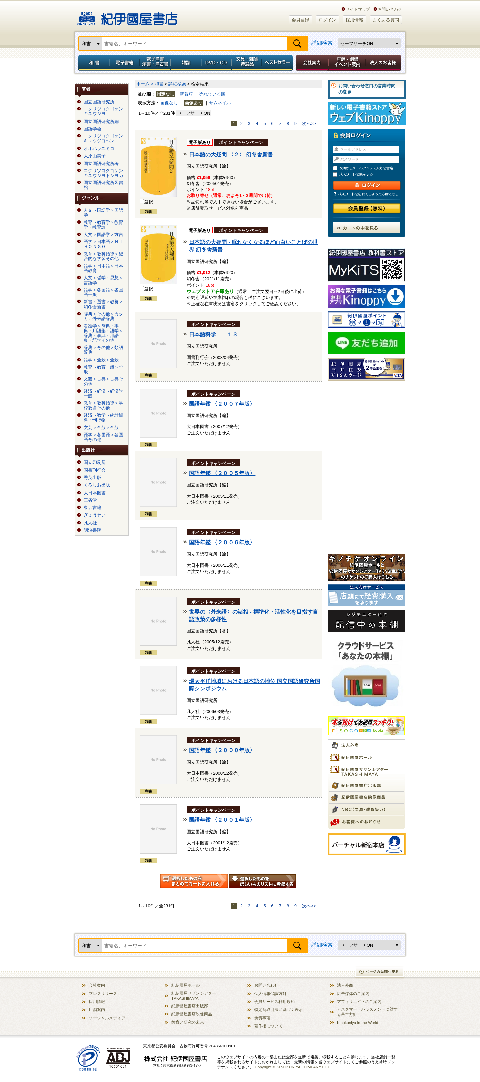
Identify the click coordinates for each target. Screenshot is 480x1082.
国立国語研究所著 (101, 163)
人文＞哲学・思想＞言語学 (103, 280)
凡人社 (90, 523)
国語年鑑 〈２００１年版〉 (222, 820)
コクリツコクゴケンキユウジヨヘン (103, 138)
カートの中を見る (366, 227)
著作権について (268, 1026)
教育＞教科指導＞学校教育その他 (103, 405)
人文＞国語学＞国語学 (103, 212)
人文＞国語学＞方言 (103, 234)
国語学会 (92, 129)
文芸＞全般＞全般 (101, 427)
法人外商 (345, 985)
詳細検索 (322, 43)
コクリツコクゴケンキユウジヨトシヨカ (103, 173)
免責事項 (262, 1017)
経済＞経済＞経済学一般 (103, 393)
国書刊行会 (95, 470)
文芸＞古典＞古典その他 (103, 381)
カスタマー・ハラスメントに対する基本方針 (367, 1012)
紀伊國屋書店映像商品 (191, 1014)
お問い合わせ (390, 9)
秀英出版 (92, 477)
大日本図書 (95, 493)
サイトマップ (358, 9)
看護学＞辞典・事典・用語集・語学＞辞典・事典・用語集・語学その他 (103, 333)
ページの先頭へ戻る (379, 972)
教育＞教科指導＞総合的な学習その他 (103, 256)
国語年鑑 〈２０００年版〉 (222, 750)
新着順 (186, 94)
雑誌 (185, 63)
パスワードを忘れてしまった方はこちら (366, 194)
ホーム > (144, 83)
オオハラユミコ (99, 148)
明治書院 (92, 530)
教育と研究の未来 (187, 1022)
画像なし (169, 102)
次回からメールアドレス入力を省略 (369, 168)
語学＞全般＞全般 (101, 360)
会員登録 (300, 19)
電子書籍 (124, 63)
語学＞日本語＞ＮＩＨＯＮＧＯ (103, 244)
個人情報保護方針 (270, 993)
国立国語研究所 (99, 102)
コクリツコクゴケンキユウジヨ (103, 111)
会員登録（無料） (367, 208)
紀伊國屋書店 (127, 16)
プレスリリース (103, 993)
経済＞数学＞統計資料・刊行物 (103, 417)
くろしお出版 (97, 485)
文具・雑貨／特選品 (247, 63)
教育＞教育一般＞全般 (103, 369)
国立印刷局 (95, 462)
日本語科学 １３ (213, 334)
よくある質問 (386, 19)
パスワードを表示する (369, 174)
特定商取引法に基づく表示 (278, 1009)
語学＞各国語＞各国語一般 (103, 292)
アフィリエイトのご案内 (359, 1001)
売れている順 (212, 94)
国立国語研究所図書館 (103, 185)
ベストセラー (278, 63)
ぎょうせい (95, 515)
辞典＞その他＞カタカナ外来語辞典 (103, 316)
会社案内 (311, 63)
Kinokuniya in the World (357, 1022)
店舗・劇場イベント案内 (347, 63)
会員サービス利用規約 (274, 1001)
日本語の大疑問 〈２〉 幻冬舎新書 (231, 154)
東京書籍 (92, 507)
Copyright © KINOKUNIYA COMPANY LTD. (292, 1067)
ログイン (327, 19)
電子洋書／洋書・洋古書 (155, 63)
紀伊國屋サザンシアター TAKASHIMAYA (193, 995)
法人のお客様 (384, 63)
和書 (92, 63)
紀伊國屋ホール (185, 985)
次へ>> (309, 123)
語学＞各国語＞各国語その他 (103, 437)
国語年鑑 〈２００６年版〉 (222, 542)
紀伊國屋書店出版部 (189, 1006)
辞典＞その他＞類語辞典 (103, 350)
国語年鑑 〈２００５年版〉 (222, 473)
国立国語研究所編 (101, 121)
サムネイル (220, 102)
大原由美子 (95, 156)
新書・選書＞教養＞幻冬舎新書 (103, 304)
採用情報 (354, 19)
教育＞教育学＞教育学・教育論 (103, 225)
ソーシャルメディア (107, 1017)
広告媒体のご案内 (353, 993)
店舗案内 (97, 1009)
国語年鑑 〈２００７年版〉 (222, 404)
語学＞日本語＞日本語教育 (103, 268)
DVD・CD (216, 63)
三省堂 (90, 500)
